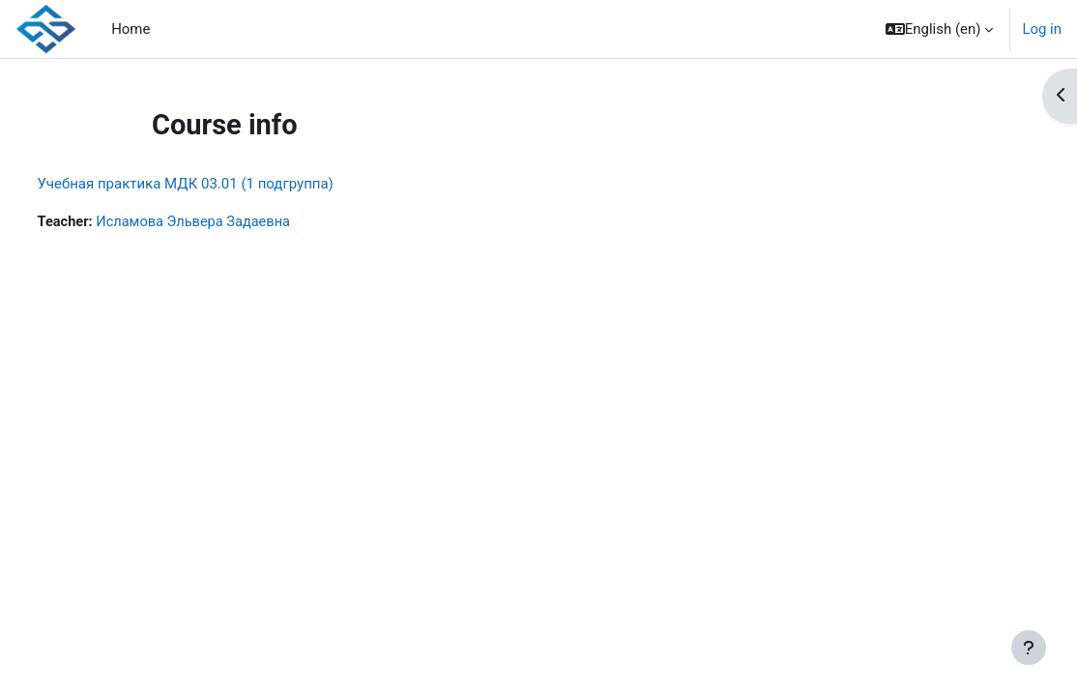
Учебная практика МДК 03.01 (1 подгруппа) (221, 183)
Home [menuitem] (130, 29)
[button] (939, 29)
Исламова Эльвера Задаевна (233, 222)
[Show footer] (1028, 647)
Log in (1042, 29)
